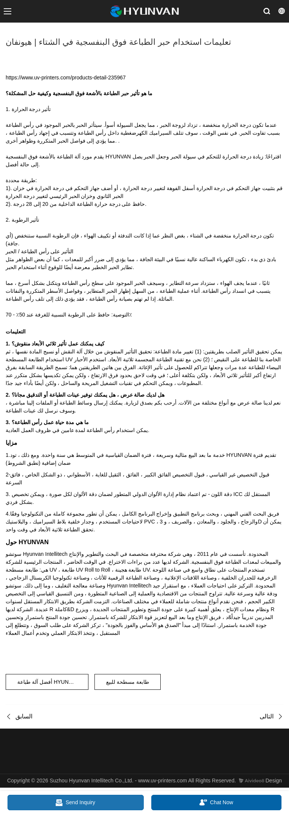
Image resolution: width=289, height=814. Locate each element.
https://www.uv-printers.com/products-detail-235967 (66, 78)
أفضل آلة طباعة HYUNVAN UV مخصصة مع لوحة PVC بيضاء (52, 682)
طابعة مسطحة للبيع (127, 682)
